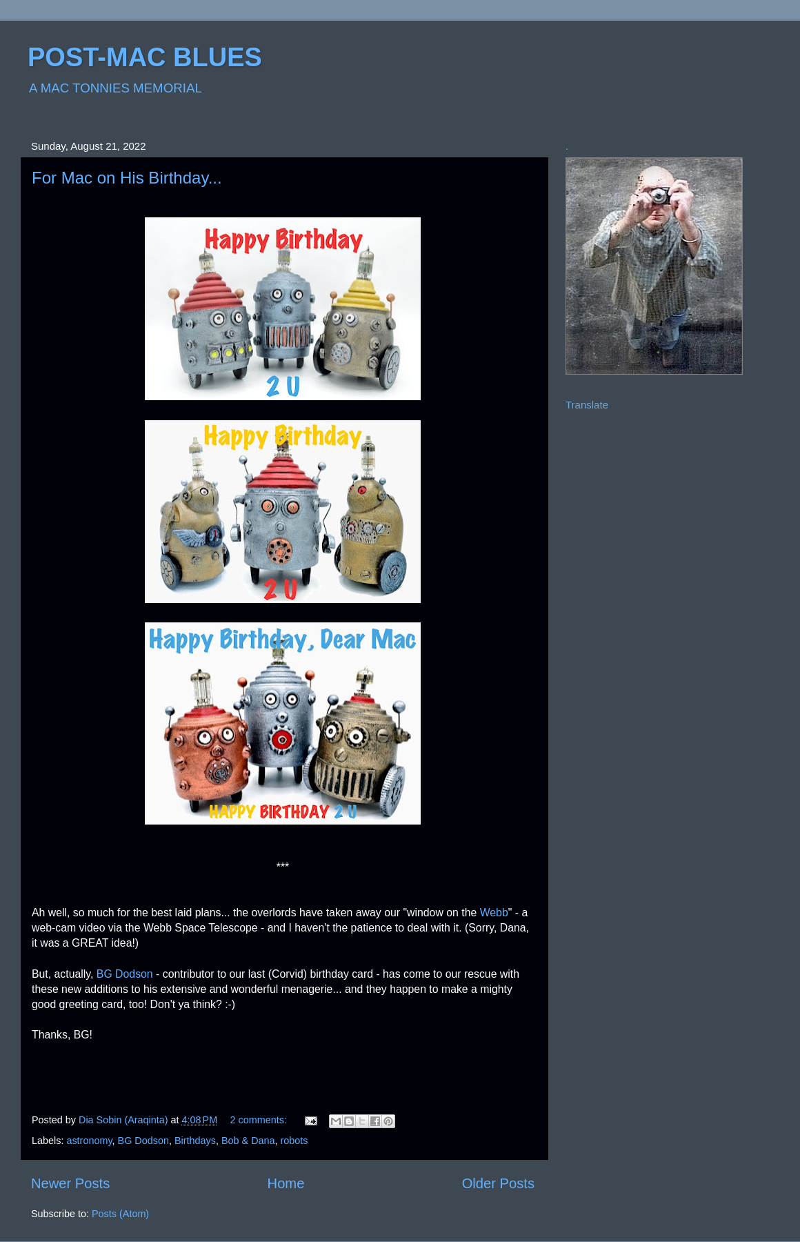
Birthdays (195, 1140)
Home (286, 1183)
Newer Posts (70, 1183)
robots (294, 1140)
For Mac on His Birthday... (127, 177)
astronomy (89, 1140)
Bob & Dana (248, 1140)
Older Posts (498, 1183)
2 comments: (260, 1119)
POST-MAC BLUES (145, 57)
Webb (494, 912)
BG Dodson (125, 974)
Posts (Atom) (120, 1213)
